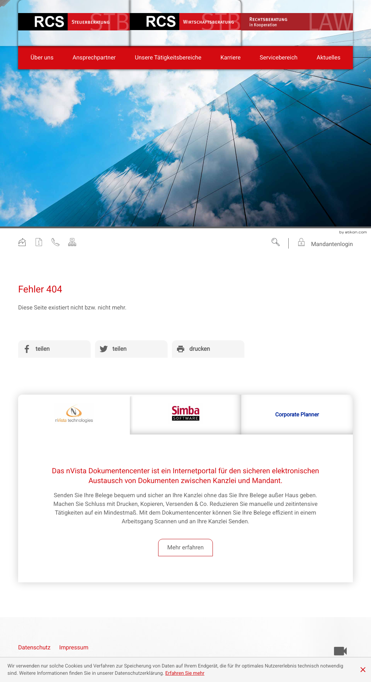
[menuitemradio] (94, 57)
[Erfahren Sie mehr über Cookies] (185, 673)
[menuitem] (42, 57)
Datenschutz (34, 647)
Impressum (73, 647)
